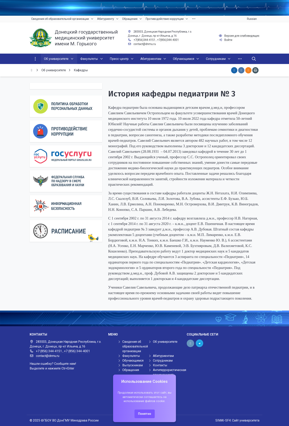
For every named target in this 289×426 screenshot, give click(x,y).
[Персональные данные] (66, 106)
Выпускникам (132, 365)
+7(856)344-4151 (144, 39)
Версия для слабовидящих (241, 35)
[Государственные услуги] (66, 156)
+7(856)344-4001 (168, 39)
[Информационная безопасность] (66, 206)
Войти (228, 39)
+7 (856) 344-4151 (49, 351)
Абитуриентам (163, 356)
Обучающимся (133, 360)
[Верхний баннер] (144, 8)
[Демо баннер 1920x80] (144, 318)
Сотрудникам (163, 360)
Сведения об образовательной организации (135, 346)
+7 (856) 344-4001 (77, 351)
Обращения (130, 370)
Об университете (165, 342)
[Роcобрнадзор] (66, 181)
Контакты (160, 365)
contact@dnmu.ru (145, 44)
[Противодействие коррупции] (66, 131)
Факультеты (131, 356)
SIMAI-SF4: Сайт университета (237, 420)
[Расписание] (66, 231)
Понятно (144, 414)
